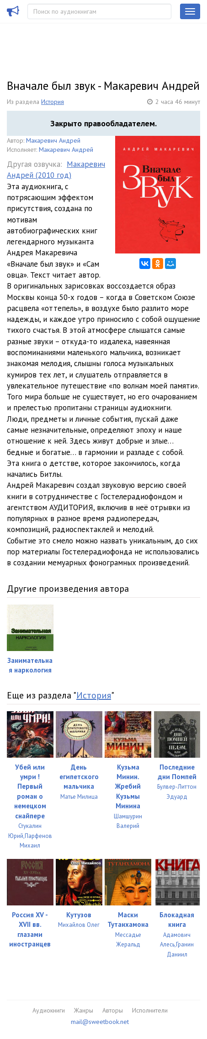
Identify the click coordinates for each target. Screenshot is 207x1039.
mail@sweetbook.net (100, 1022)
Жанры (83, 1010)
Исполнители (150, 1010)
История (52, 102)
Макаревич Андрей (53, 140)
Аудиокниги (48, 1010)
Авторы (112, 1010)
